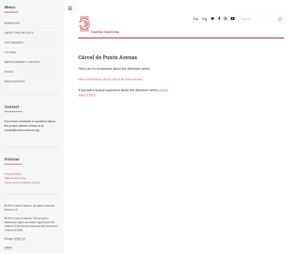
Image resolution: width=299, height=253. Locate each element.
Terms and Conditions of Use (22, 182)
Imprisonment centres (22, 62)
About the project (19, 32)
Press (9, 71)
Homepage (12, 23)
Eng (204, 19)
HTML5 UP (19, 238)
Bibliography (14, 81)
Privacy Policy (12, 174)
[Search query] (261, 19)
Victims (10, 52)
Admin (8, 247)
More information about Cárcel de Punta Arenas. (110, 79)
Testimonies (13, 42)
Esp (195, 19)
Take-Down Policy (15, 178)
